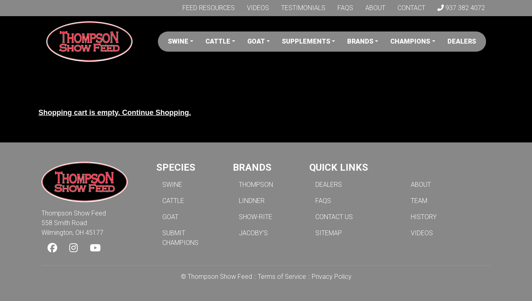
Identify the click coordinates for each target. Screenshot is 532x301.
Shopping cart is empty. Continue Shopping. (115, 113)
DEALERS (328, 184)
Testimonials (303, 8)
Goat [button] (256, 41)
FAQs (345, 8)
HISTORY (424, 217)
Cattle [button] (217, 41)
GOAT (170, 217)
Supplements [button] (306, 41)
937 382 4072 (461, 8)
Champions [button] (410, 41)
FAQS (323, 201)
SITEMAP (328, 233)
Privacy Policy (332, 276)
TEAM (419, 201)
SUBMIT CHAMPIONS (180, 238)
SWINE (172, 184)
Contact (411, 8)
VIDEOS (422, 233)
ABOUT (421, 184)
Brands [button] (360, 41)
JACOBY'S (253, 233)
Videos (258, 8)
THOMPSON (256, 184)
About (375, 8)
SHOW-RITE (255, 217)
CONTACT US (334, 217)
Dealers (461, 41)
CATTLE (173, 201)
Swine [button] (178, 41)
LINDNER (252, 201)
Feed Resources (208, 8)
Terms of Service (282, 276)
